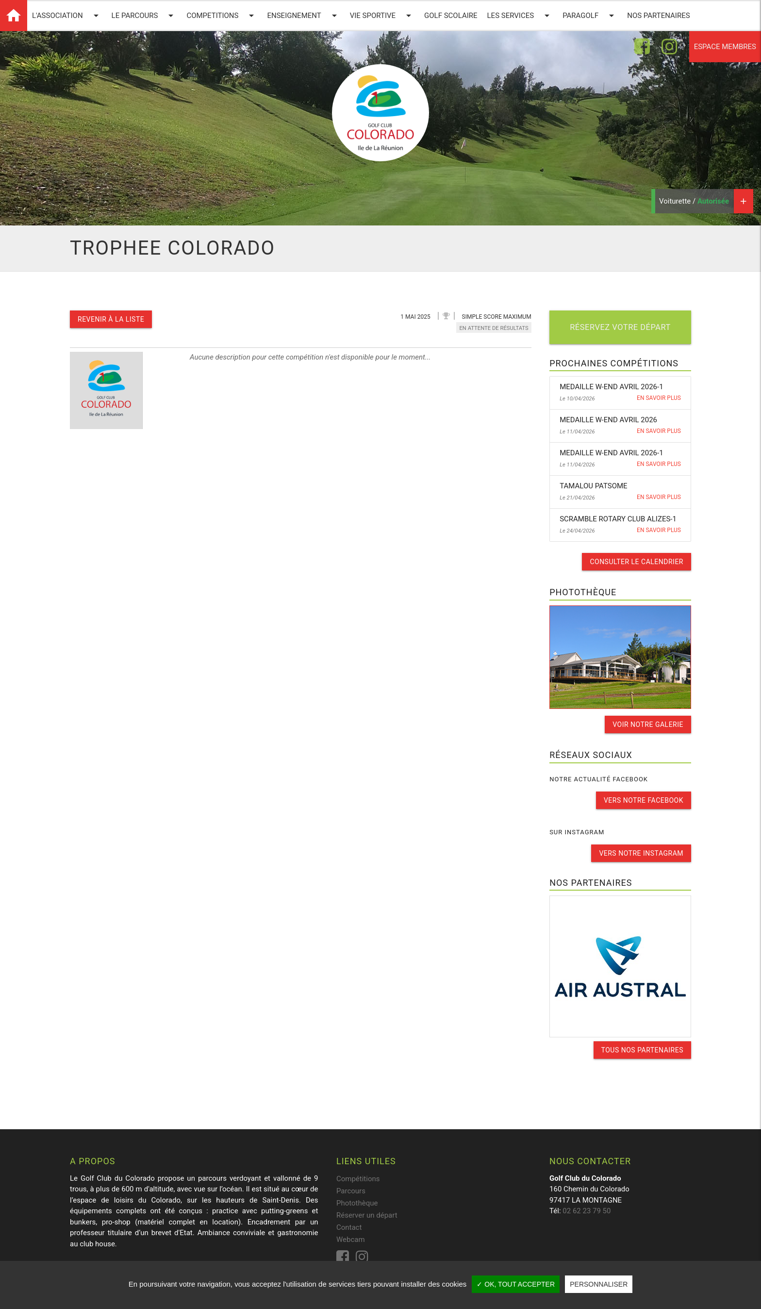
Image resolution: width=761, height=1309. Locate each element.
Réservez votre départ (620, 327)
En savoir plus (659, 398)
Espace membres (725, 46)
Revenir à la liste (111, 319)
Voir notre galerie (647, 724)
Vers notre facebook (643, 800)
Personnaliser (599, 1284)
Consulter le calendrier (636, 562)
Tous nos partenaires (642, 1050)
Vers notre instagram (641, 853)
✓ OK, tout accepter (516, 1284)
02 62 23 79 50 (586, 1210)
